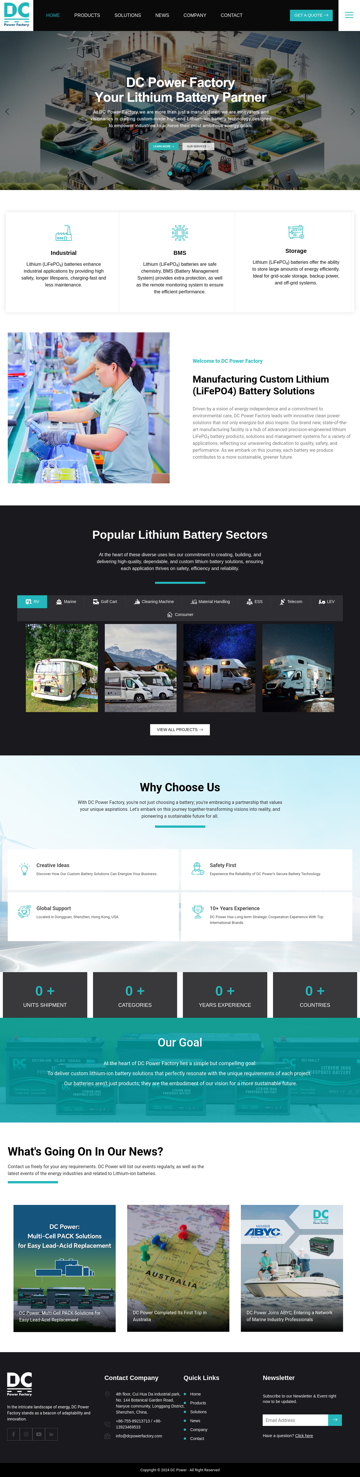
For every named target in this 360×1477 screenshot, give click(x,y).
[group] (180, 111)
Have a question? (288, 1435)
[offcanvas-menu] (349, 15)
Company (194, 15)
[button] (7, 111)
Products (87, 15)
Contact (232, 15)
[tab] (32, 601)
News (162, 15)
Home (53, 15)
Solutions (128, 15)
